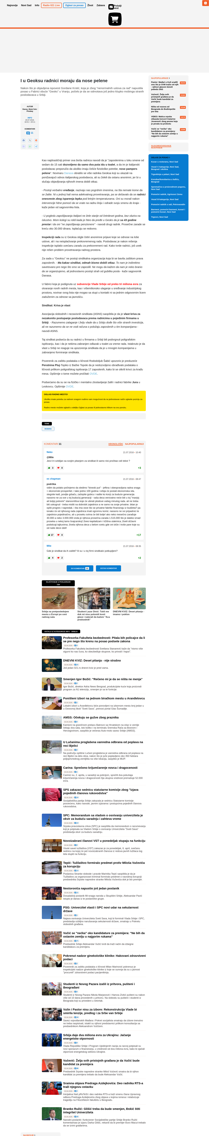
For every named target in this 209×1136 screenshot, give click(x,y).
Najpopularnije (160, 141)
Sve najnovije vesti (174, 132)
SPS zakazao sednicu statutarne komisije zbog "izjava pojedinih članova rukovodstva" (100, 776)
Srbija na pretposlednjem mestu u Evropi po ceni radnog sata (55, 599)
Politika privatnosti (93, 1126)
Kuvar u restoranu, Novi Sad (164, 288)
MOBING (48, 413)
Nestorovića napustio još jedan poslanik (91, 873)
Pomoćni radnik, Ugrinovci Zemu (166, 320)
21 (76, 649)
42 (76, 1101)
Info (30, 102)
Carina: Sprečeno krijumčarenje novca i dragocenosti (100, 752)
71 (76, 925)
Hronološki (115, 428)
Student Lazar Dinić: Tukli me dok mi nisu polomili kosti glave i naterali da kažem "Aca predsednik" (93, 600)
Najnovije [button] (12, 9)
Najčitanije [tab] (156, 211)
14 (76, 808)
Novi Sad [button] (26, 9)
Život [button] (90, 9)
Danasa (68, 157)
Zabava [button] (101, 9)
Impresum (60, 1126)
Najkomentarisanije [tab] (161, 209)
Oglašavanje (38, 1126)
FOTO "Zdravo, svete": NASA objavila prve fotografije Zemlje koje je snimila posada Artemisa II (170, 96)
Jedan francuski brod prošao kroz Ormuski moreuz (167, 67)
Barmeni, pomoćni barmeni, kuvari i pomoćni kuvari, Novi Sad (168, 337)
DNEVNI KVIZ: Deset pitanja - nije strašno (92, 645)
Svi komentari (80, 553)
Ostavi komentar (108, 553)
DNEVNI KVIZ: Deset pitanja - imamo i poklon (128, 597)
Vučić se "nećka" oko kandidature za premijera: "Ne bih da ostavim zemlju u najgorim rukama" (104, 919)
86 (76, 1053)
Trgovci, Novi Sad (159, 343)
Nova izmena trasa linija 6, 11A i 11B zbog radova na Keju (169, 105)
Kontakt (49, 1126)
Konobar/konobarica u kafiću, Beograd (165, 306)
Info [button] (37, 9)
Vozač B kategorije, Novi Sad (164, 325)
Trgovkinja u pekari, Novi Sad (165, 300)
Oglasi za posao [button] (74, 9)
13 (76, 855)
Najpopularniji (134, 428)
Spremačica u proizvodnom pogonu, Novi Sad (168, 314)
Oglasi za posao (160, 284)
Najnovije (157, 63)
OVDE (93, 358)
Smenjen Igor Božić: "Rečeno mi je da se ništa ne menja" (102, 663)
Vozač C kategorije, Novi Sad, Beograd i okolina (165, 294)
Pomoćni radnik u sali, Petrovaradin (168, 331)
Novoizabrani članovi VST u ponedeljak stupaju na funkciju (104, 825)
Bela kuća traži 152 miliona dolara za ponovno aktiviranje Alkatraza (168, 125)
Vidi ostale (180, 275)
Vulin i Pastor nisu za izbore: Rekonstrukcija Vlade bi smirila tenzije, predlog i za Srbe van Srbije (100, 995)
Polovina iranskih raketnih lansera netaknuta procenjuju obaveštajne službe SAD (168, 76)
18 (76, 1002)
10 (76, 782)
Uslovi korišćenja (75, 1126)
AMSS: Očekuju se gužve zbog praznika (91, 702)
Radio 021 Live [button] (51, 9)
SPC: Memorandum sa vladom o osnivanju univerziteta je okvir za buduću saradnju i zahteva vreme (103, 801)
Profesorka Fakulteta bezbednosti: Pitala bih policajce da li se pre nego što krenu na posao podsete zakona (104, 624)
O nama (26, 1126)
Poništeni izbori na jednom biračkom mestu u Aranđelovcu (104, 682)
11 (76, 877)
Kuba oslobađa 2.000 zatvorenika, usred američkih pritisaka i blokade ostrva (167, 86)
